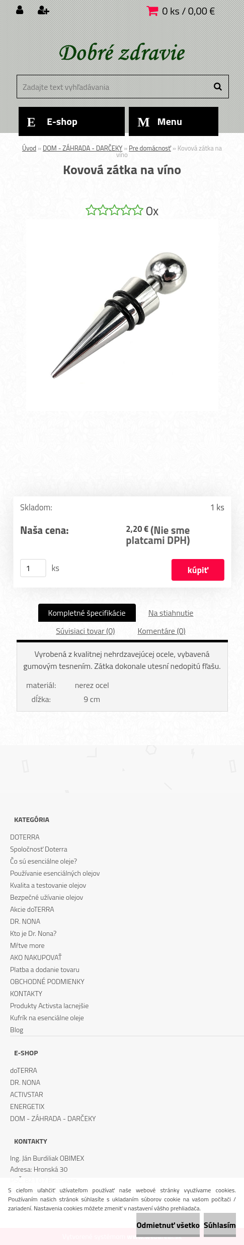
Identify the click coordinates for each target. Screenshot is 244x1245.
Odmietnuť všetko (168, 1225)
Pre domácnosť (150, 148)
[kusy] (33, 568)
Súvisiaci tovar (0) (85, 631)
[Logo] (121, 53)
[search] (217, 86)
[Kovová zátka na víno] (122, 223)
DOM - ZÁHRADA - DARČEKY (82, 148)
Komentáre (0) (161, 631)
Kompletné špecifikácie (87, 613)
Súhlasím (220, 1225)
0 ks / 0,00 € (188, 11)
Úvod (29, 148)
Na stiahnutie (171, 613)
